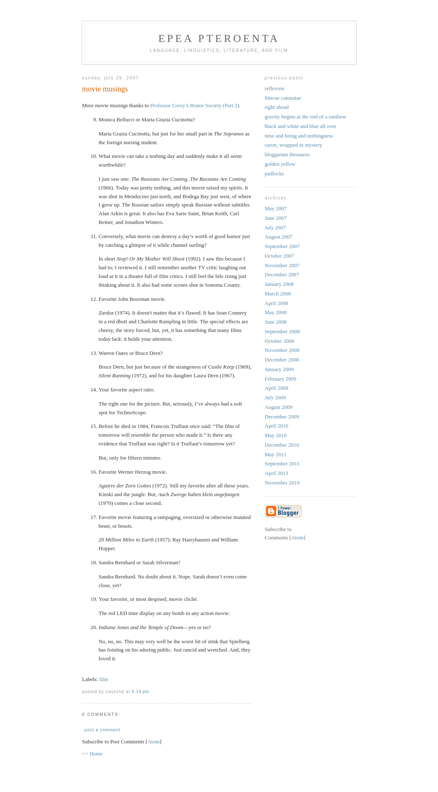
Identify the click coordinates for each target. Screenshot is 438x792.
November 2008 (282, 350)
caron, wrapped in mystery (294, 145)
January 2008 (279, 284)
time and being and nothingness (299, 136)
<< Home (92, 753)
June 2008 (276, 322)
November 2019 (282, 483)
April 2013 (277, 473)
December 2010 (282, 445)
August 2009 (279, 407)
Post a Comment (102, 730)
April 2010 (277, 426)
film (103, 679)
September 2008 (282, 331)
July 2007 (275, 227)
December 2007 (282, 274)
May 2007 (276, 208)
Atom (153, 741)
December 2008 (282, 360)
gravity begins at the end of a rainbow (306, 116)
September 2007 (282, 246)
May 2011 (276, 454)
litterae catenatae (283, 98)
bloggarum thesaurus (287, 154)
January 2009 (279, 369)
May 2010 (276, 435)
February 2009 (280, 379)
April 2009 (277, 388)
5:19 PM (140, 691)
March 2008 (278, 293)
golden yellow (280, 164)
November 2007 (282, 265)
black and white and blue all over (301, 126)
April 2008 (277, 303)
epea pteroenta (218, 38)
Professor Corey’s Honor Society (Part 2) (194, 105)
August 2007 (279, 237)
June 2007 (276, 218)
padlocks (274, 173)
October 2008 (279, 341)
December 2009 (282, 416)
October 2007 (279, 256)
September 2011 (282, 463)
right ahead (277, 107)
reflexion (274, 88)
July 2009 (275, 397)
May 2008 (276, 312)
